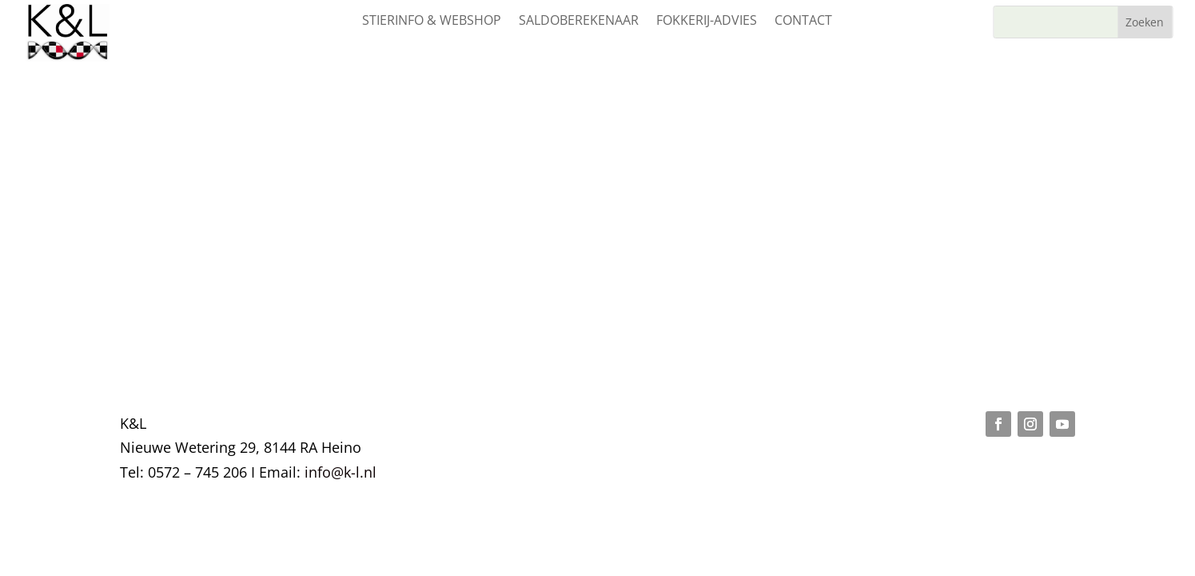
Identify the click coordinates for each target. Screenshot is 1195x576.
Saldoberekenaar (579, 21)
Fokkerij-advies (706, 21)
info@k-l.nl (340, 472)
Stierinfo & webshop (431, 21)
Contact (803, 21)
